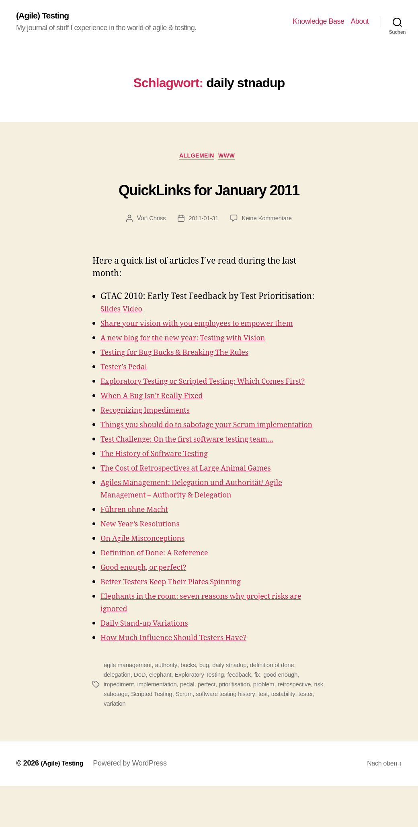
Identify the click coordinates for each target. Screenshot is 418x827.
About (359, 22)
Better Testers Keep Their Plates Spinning (182, 622)
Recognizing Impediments (152, 438)
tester (111, 744)
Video (137, 312)
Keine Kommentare (268, 221)
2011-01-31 (202, 221)
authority (170, 705)
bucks (193, 705)
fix (266, 715)
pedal (192, 725)
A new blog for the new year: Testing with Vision (197, 353)
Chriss (155, 221)
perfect (212, 725)
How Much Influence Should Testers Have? (185, 678)
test (285, 734)
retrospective (305, 725)
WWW (232, 159)
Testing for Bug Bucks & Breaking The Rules (187, 368)
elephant (163, 715)
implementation (160, 725)
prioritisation (241, 725)
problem (273, 725)
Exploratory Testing (205, 715)
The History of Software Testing (163, 494)
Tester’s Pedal (127, 382)
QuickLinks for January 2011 (209, 190)
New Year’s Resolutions (146, 564)
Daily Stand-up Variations (151, 664)
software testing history (245, 734)
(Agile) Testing (46, 16)
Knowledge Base (318, 22)
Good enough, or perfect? (150, 608)
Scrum (202, 734)
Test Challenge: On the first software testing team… (201, 480)
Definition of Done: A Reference (163, 593)
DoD (142, 715)
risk (108, 734)
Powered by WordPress (135, 804)
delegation (118, 715)
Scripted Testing (167, 734)
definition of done (281, 705)
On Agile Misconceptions (149, 579)
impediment (120, 725)
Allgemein (196, 159)
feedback (247, 715)
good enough (291, 715)
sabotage (129, 734)
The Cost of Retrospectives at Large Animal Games (200, 509)
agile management (129, 705)
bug (210, 705)
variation (133, 744)
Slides (112, 312)
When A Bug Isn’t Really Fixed (160, 424)
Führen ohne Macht (140, 550)
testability (306, 734)
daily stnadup (236, 705)
